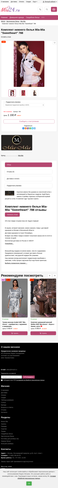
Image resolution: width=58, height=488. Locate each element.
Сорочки (4, 429)
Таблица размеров (7, 400)
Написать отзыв (12, 214)
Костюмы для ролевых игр (10, 438)
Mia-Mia (20, 155)
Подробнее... (9, 243)
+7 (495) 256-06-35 (14, 455)
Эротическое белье (7, 436)
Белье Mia (4, 421)
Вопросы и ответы (7, 407)
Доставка (4, 392)
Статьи (3, 402)
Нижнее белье (6, 441)
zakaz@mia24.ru (11, 369)
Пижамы (4, 426)
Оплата (3, 395)
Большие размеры (7, 443)
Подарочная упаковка (12, 102)
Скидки (3, 397)
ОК (29, 483)
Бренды (3, 405)
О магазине (5, 390)
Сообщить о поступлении (29, 121)
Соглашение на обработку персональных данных (30, 380)
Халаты (3, 424)
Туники (3, 431)
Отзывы (3, 410)
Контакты (4, 412)
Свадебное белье (7, 434)
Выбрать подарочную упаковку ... (16, 263)
